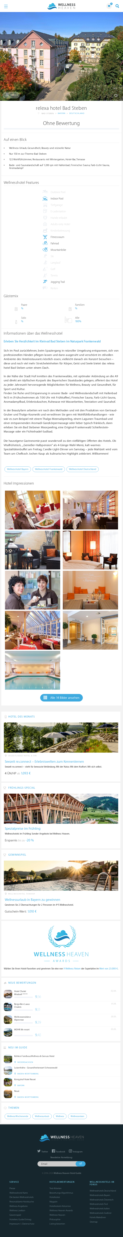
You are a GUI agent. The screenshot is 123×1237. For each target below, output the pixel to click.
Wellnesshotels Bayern (100, 1195)
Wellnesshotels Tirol (99, 1204)
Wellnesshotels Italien (100, 1208)
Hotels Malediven (98, 1217)
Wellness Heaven (57, 1215)
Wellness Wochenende (17, 1116)
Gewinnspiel (15, 1215)
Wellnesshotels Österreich (102, 1199)
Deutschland (77, 113)
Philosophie (54, 1219)
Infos (11, 95)
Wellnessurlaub (42, 1116)
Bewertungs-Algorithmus (61, 1192)
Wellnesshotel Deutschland (82, 469)
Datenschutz (28, 1223)
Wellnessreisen (77, 1116)
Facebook (58, 1151)
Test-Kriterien (55, 1188)
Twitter (42, 1151)
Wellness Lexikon (17, 1210)
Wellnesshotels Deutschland (103, 1190)
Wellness (60, 1116)
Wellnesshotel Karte (18, 1192)
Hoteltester (54, 1197)
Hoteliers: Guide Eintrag (20, 1219)
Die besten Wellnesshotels (21, 1197)
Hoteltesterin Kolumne (60, 1206)
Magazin (53, 1201)
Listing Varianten (57, 1223)
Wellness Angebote (18, 1206)
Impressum (14, 1223)
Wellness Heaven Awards (61, 1210)
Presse (12, 1188)
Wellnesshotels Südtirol (100, 1213)
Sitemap (94, 1221)
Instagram (75, 1151)
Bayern (61, 113)
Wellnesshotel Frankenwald (48, 469)
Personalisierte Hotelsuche (21, 1201)
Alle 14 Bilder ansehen (62, 698)
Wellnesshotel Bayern (17, 469)
